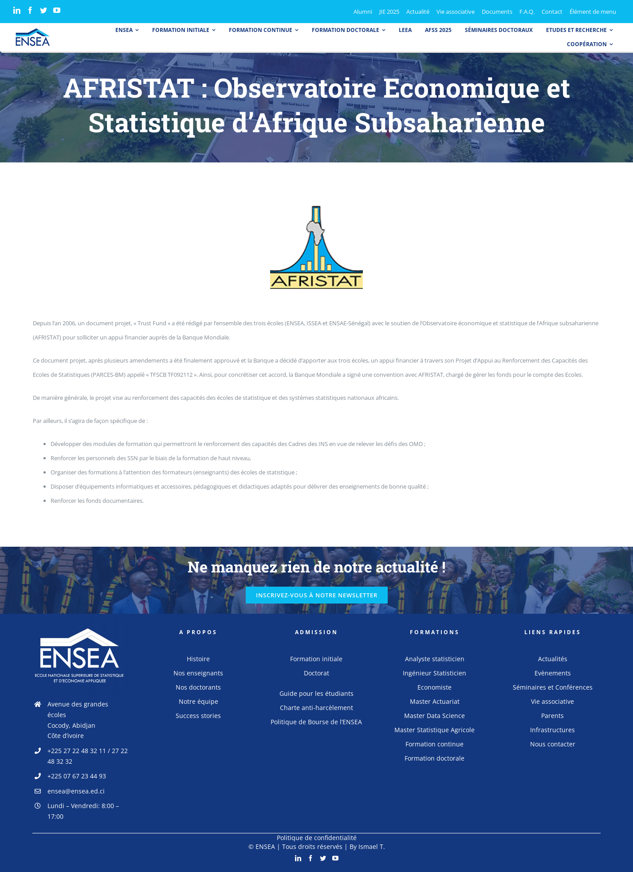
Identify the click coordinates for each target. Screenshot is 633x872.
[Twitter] (43, 10)
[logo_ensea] (32, 31)
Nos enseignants (198, 673)
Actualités (552, 659)
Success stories (198, 715)
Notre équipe (198, 701)
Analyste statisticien (434, 659)
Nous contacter (552, 744)
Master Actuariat (435, 701)
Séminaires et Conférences (553, 687)
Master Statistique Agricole (434, 730)
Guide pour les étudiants (316, 693)
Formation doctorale (434, 758)
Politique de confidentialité (317, 837)
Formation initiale (316, 659)
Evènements (553, 673)
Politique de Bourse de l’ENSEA (316, 722)
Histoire (198, 659)
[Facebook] (30, 10)
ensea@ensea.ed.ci (76, 791)
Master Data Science (434, 715)
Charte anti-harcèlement (316, 707)
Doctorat (316, 673)
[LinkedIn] (16, 10)
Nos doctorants (198, 687)
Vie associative (552, 701)
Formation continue (434, 744)
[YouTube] (56, 10)
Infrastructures (552, 730)
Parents (552, 715)
